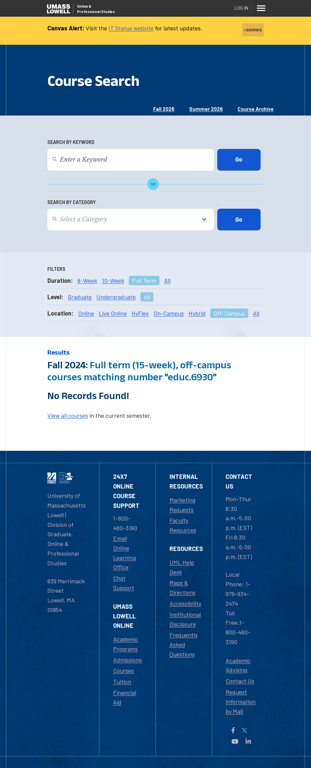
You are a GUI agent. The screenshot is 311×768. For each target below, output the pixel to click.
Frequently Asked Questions (184, 644)
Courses (123, 670)
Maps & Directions (183, 587)
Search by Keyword (70, 142)
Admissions (127, 659)
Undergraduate (116, 297)
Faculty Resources (183, 525)
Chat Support (123, 582)
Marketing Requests (182, 504)
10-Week (113, 280)
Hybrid (197, 313)
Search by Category (71, 202)
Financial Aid (124, 697)
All (167, 280)
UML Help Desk (182, 567)
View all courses (67, 415)
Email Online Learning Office (124, 553)
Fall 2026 (164, 109)
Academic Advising (238, 665)
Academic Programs (125, 643)
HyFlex (140, 313)
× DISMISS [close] (253, 29)
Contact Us (240, 681)
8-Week (87, 280)
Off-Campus (229, 313)
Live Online (113, 313)
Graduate (80, 297)
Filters (56, 269)
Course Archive (256, 109)
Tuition (122, 681)
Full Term (144, 280)
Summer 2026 (206, 109)
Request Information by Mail (241, 701)
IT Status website (130, 28)
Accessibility (185, 603)
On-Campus (168, 313)
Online (86, 313)
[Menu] (261, 8)
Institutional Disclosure (185, 619)
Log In (241, 8)
